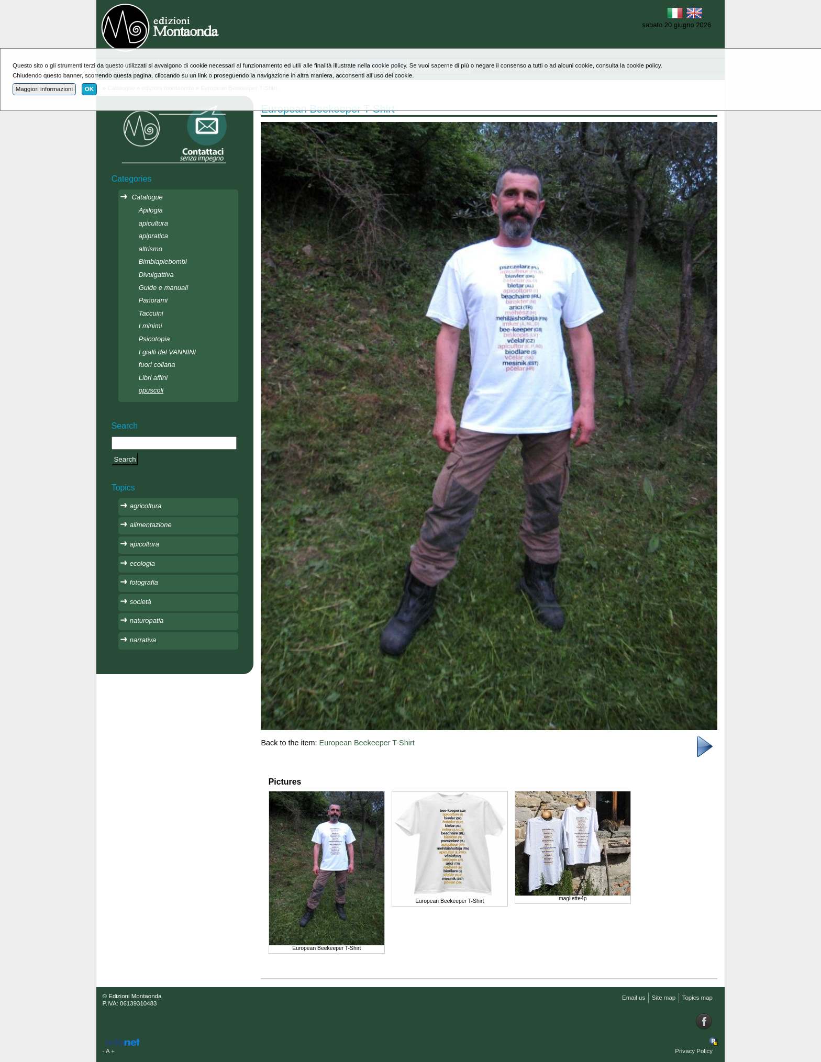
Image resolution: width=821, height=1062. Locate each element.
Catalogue (147, 197)
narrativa (143, 640)
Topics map (697, 997)
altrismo (150, 249)
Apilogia (151, 210)
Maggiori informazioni (44, 89)
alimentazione (151, 525)
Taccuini (151, 313)
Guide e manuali (163, 288)
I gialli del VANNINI (167, 352)
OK (89, 89)
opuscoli (151, 390)
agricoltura (145, 506)
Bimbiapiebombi (163, 261)
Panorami (153, 300)
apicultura (153, 223)
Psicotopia (154, 339)
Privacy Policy (694, 1051)
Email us (633, 997)
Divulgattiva (156, 274)
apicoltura (144, 544)
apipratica (153, 236)
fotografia (144, 582)
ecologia (142, 563)
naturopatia (147, 620)
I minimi (150, 326)
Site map (663, 997)
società (140, 602)
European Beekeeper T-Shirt (367, 743)
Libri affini (153, 378)
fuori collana (157, 364)
